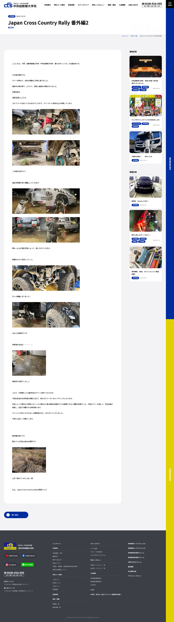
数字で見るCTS (57, 560)
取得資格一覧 (57, 607)
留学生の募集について (59, 570)
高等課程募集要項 (95, 581)
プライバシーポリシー (135, 576)
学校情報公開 (132, 571)
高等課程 (55, 589)
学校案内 (55, 548)
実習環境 (71, 5)
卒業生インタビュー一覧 (97, 565)
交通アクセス (57, 563)
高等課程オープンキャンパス (136, 548)
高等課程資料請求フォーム (136, 557)
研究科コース (57, 583)
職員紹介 (55, 556)
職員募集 (130, 567)
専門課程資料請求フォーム (136, 553)
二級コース (56, 586)
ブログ (92, 590)
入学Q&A (93, 585)
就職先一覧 (56, 604)
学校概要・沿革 (57, 553)
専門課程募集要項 (95, 578)
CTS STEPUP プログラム (97, 555)
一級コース (56, 579)
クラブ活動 (93, 548)
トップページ (57, 544)
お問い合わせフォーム (135, 562)
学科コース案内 (57, 575)
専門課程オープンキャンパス (136, 544)
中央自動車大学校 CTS (20, 4)
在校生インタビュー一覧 (97, 568)
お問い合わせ (133, 5)
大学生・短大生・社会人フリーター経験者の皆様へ (105, 594)
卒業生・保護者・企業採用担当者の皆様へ (65, 566)
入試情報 (93, 573)
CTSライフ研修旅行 (96, 552)
